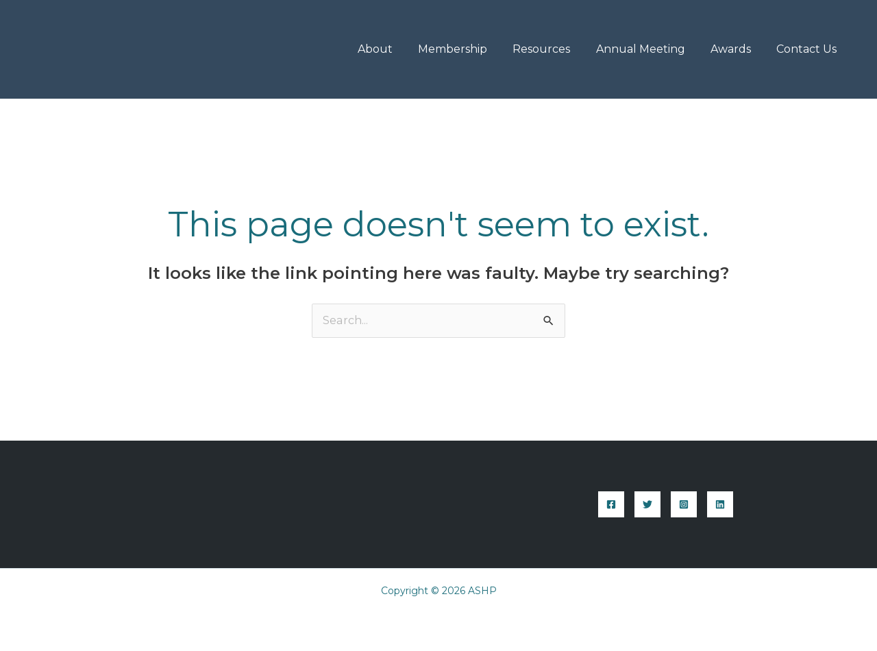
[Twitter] (647, 504)
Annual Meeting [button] (649, 49)
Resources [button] (554, 49)
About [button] (395, 49)
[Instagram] (684, 504)
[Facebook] (611, 504)
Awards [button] (736, 49)
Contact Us (808, 49)
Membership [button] (469, 49)
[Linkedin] (720, 504)
